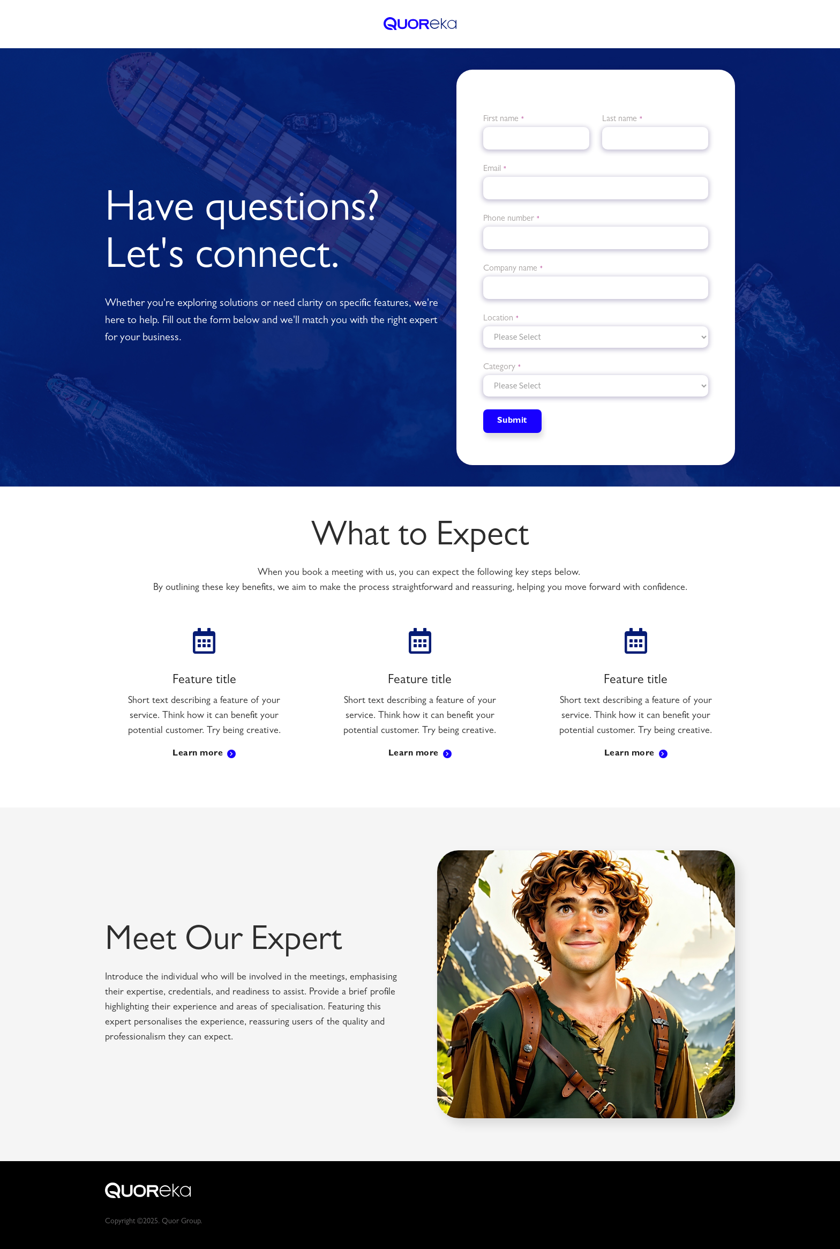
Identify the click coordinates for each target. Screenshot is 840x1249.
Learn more (197, 754)
